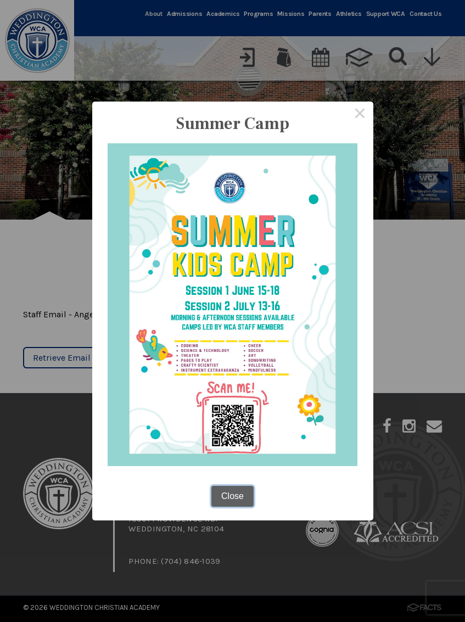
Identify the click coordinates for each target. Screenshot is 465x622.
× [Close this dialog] (360, 115)
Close (232, 496)
